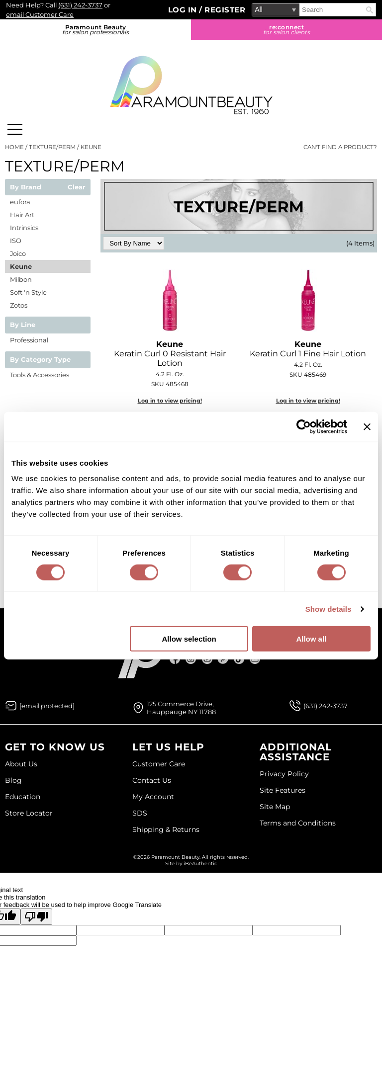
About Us (21, 763)
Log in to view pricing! (170, 400)
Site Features (282, 790)
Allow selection (189, 639)
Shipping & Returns (165, 829)
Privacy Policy (284, 773)
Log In (183, 9)
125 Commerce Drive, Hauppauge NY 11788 (181, 708)
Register (224, 9)
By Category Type (40, 359)
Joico (18, 253)
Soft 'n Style (28, 292)
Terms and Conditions (298, 823)
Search (369, 9)
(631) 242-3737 (80, 5)
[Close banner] (367, 426)
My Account (153, 796)
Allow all (311, 639)
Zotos (18, 305)
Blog (13, 780)
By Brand (25, 187)
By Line (22, 325)
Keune (21, 266)
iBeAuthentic (200, 863)
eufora (20, 202)
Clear (77, 187)
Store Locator (29, 813)
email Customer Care (40, 14)
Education (22, 796)
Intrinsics (24, 228)
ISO (15, 241)
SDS (139, 813)
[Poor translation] (36, 916)
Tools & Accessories (39, 375)
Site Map (275, 806)
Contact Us (151, 780)
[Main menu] (15, 129)
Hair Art (22, 215)
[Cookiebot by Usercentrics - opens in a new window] (303, 426)
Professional (29, 340)
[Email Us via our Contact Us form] (47, 706)
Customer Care (158, 763)
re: (286, 29)
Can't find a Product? (340, 147)
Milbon (21, 279)
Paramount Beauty (95, 29)
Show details (328, 608)
